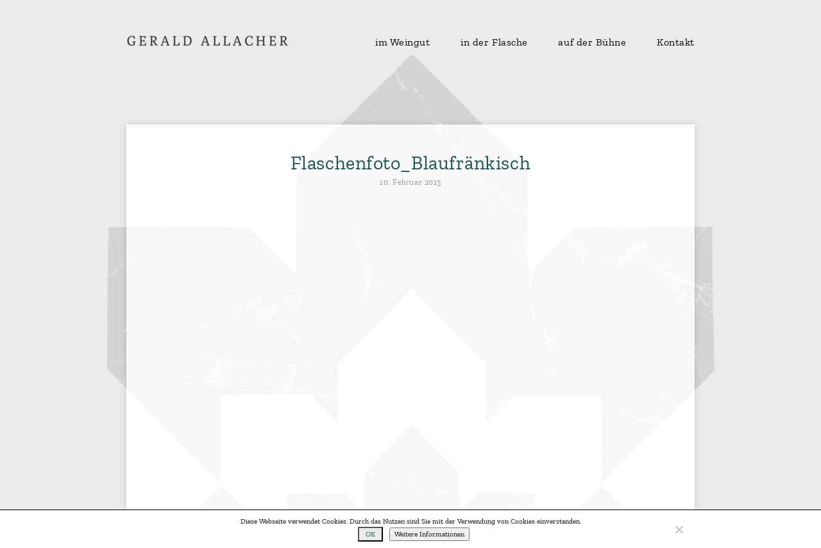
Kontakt (676, 42)
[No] (678, 529)
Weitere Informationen (429, 534)
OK (370, 534)
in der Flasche (494, 42)
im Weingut (402, 42)
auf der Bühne (592, 42)
